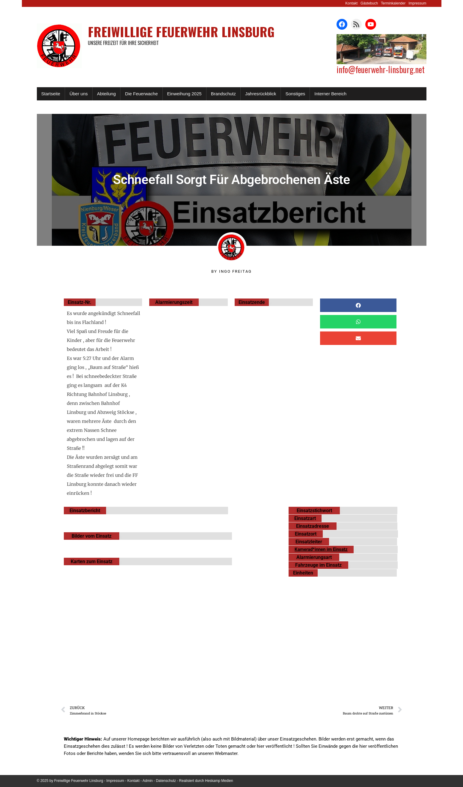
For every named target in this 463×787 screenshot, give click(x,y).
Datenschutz (166, 781)
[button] (358, 305)
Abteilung (106, 93)
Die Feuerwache (141, 93)
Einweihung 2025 (184, 93)
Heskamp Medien (219, 781)
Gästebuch (369, 3)
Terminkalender (393, 3)
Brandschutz (223, 93)
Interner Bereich (330, 93)
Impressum (417, 3)
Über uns (79, 93)
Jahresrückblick (260, 93)
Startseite (50, 93)
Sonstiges (295, 93)
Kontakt (351, 3)
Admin (148, 781)
